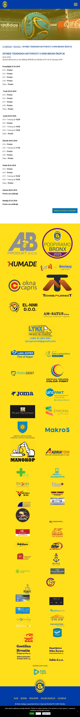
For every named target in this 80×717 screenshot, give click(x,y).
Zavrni (38, 713)
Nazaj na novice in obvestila (65, 211)
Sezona (24, 698)
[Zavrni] (77, 711)
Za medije (62, 698)
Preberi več (46, 713)
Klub (16, 698)
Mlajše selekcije (48, 698)
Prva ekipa (33, 698)
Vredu (32, 713)
